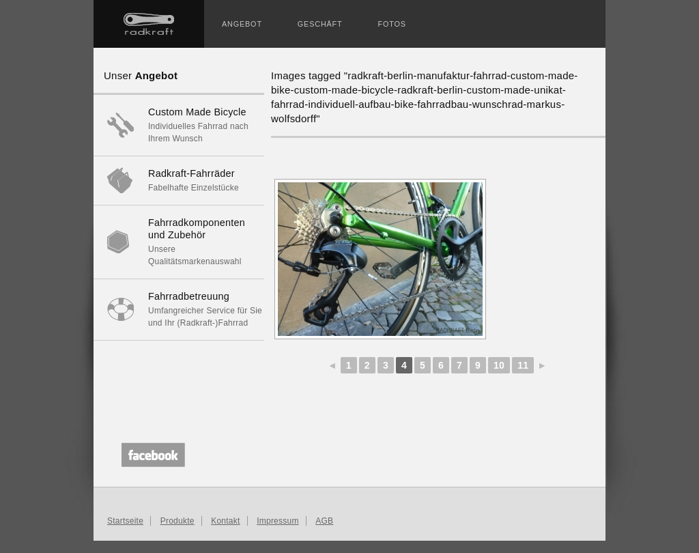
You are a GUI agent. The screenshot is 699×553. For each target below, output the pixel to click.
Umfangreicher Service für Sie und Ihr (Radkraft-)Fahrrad (179, 309)
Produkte (177, 521)
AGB (324, 521)
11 (522, 365)
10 (499, 365)
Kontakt (225, 521)
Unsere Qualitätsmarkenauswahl (179, 241)
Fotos (392, 24)
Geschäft (320, 24)
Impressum (278, 521)
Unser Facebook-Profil (149, 453)
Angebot (242, 24)
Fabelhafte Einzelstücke (179, 180)
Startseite (149, 24)
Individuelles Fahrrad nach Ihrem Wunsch (179, 124)
